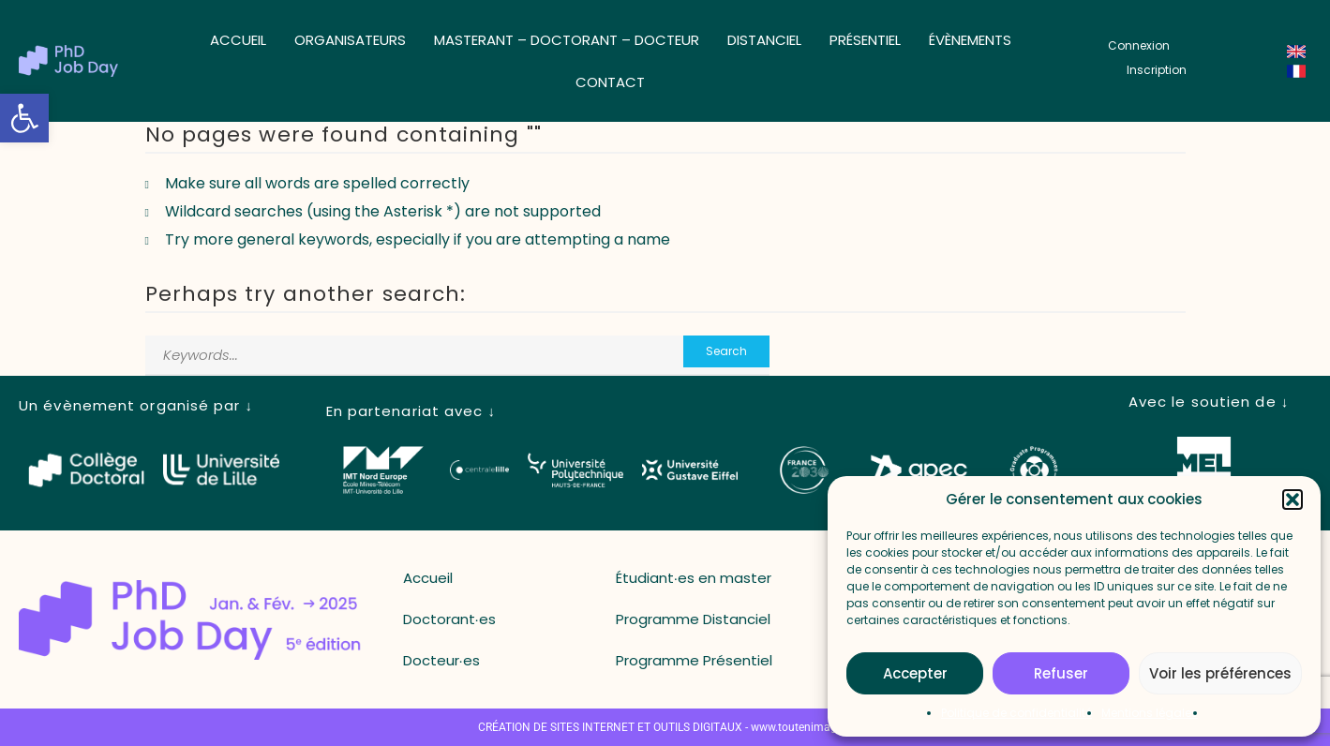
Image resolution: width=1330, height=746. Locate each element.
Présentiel (865, 40)
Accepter (915, 673)
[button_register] (1156, 70)
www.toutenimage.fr (802, 727)
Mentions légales (1149, 713)
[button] (24, 118)
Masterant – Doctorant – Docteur (566, 40)
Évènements (970, 40)
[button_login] (1139, 46)
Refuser (1061, 673)
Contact (610, 82)
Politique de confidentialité (1016, 713)
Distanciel (764, 40)
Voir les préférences (1220, 673)
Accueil (238, 40)
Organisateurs (350, 40)
